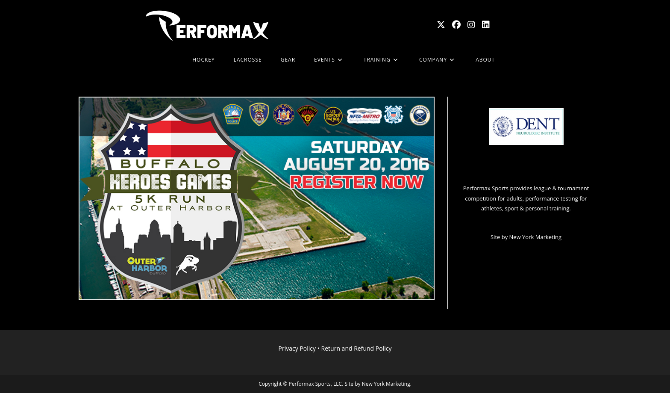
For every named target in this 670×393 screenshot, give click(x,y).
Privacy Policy (297, 348)
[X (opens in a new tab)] (441, 25)
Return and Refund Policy (356, 348)
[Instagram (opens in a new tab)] (471, 25)
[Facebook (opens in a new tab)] (456, 25)
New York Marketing (535, 237)
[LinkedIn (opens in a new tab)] (486, 25)
